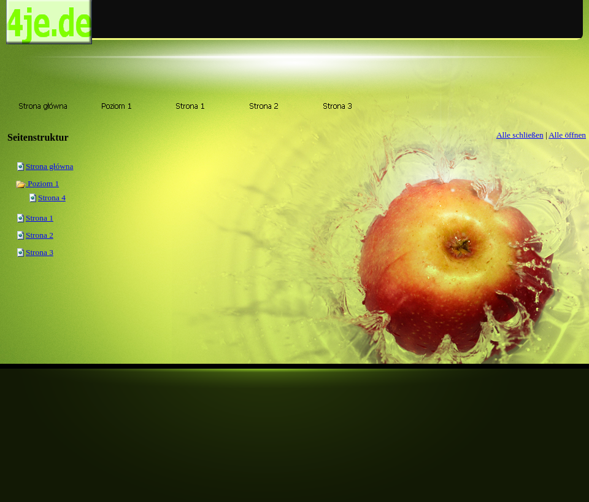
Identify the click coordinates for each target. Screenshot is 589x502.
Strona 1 (39, 217)
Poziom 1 (37, 183)
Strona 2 (39, 235)
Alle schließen (520, 134)
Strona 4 (52, 197)
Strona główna (49, 166)
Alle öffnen (567, 134)
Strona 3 (39, 252)
